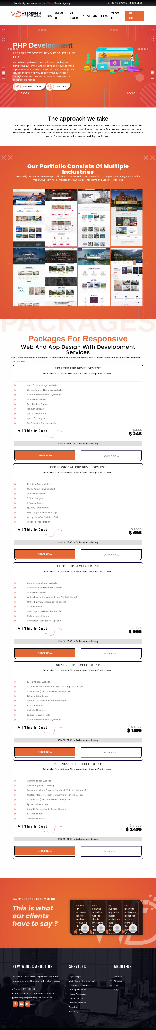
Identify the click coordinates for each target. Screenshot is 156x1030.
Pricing (104, 15)
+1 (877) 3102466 (117, 2)
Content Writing (76, 994)
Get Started (133, 16)
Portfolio (91, 15)
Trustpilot (31, 1000)
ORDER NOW (45, 455)
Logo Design (75, 972)
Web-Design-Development (82, 976)
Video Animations (77, 998)
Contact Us (115, 16)
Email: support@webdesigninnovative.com (33, 993)
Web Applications (77, 985)
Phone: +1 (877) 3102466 (24, 985)
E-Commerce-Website (80, 981)
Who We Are (59, 16)
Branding (73, 1002)
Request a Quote (32, 86)
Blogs (116, 985)
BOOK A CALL (111, 455)
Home (49, 15)
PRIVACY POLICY (86, 1027)
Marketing (73, 1007)
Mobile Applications (78, 989)
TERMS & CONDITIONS (105, 1027)
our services (73, 16)
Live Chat (135, 2)
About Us (118, 976)
